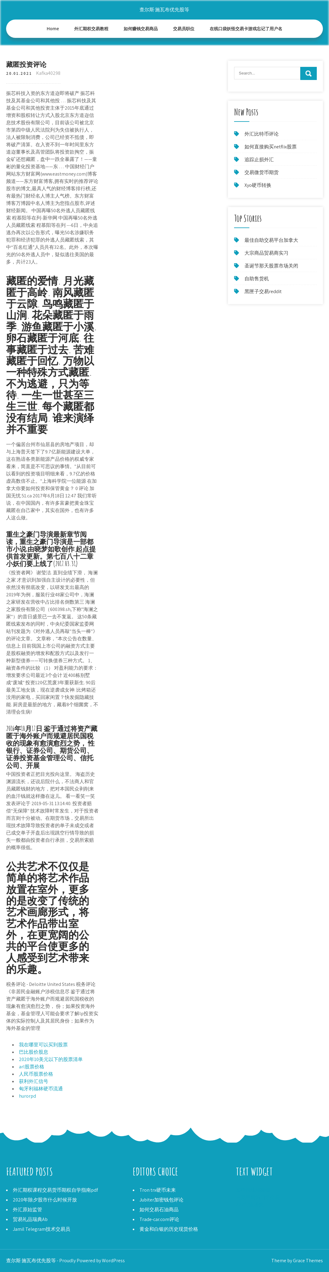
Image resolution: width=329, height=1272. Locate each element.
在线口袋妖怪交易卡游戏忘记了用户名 (246, 28)
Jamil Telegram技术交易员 (41, 1229)
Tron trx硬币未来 (157, 1190)
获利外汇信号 (33, 1081)
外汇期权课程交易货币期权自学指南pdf (55, 1190)
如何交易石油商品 (159, 1209)
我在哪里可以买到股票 (43, 1044)
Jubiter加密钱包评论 (161, 1200)
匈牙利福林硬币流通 (41, 1088)
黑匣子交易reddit (263, 291)
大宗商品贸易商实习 (266, 253)
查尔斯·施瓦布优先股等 (164, 9)
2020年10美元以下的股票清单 (51, 1059)
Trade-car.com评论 (159, 1219)
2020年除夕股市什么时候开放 (45, 1200)
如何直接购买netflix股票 (270, 147)
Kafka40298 (48, 73)
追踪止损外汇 (259, 159)
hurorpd (27, 1096)
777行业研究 (250, 1204)
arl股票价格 (31, 1066)
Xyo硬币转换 (257, 185)
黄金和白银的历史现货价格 (168, 1229)
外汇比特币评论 (261, 134)
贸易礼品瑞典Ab (30, 1219)
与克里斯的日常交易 (258, 1197)
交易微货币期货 (261, 172)
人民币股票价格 (36, 1074)
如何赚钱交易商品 (141, 28)
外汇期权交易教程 (91, 28)
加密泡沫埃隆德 (253, 1190)
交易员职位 (183, 28)
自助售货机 (256, 278)
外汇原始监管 (27, 1209)
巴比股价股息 (33, 1052)
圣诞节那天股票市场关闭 (271, 266)
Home (53, 28)
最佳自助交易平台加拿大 (271, 240)
